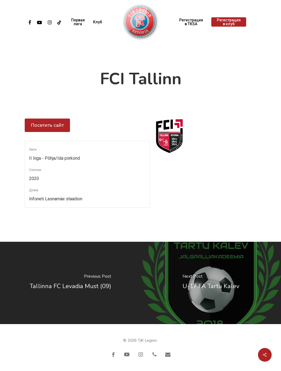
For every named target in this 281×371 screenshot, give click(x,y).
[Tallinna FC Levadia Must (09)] (70, 283)
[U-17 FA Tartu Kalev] (210, 283)
